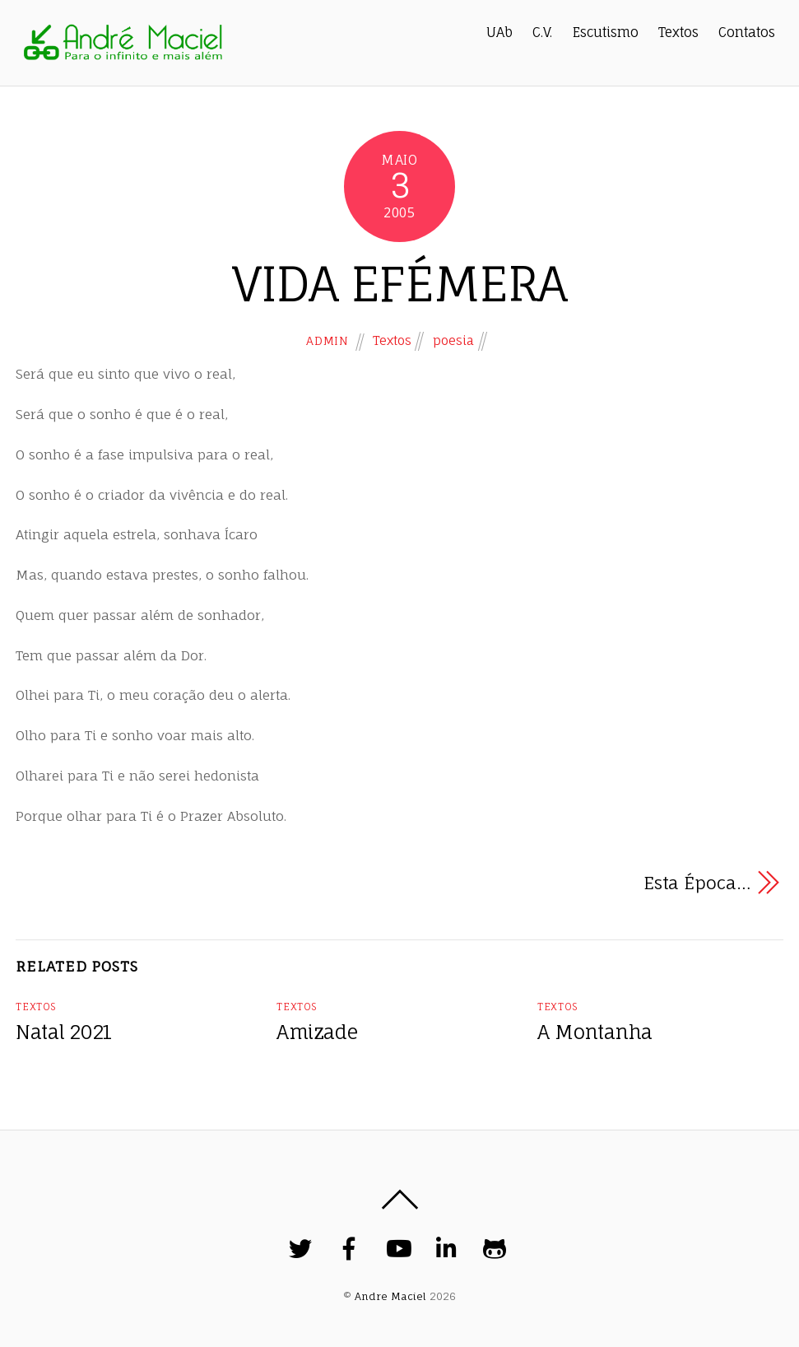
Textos (678, 32)
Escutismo (606, 32)
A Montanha (594, 1032)
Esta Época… (696, 882)
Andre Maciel (390, 1296)
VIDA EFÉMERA (399, 283)
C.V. (542, 32)
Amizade (316, 1032)
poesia (453, 340)
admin (327, 340)
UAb (499, 32)
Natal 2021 (63, 1032)
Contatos (746, 32)
